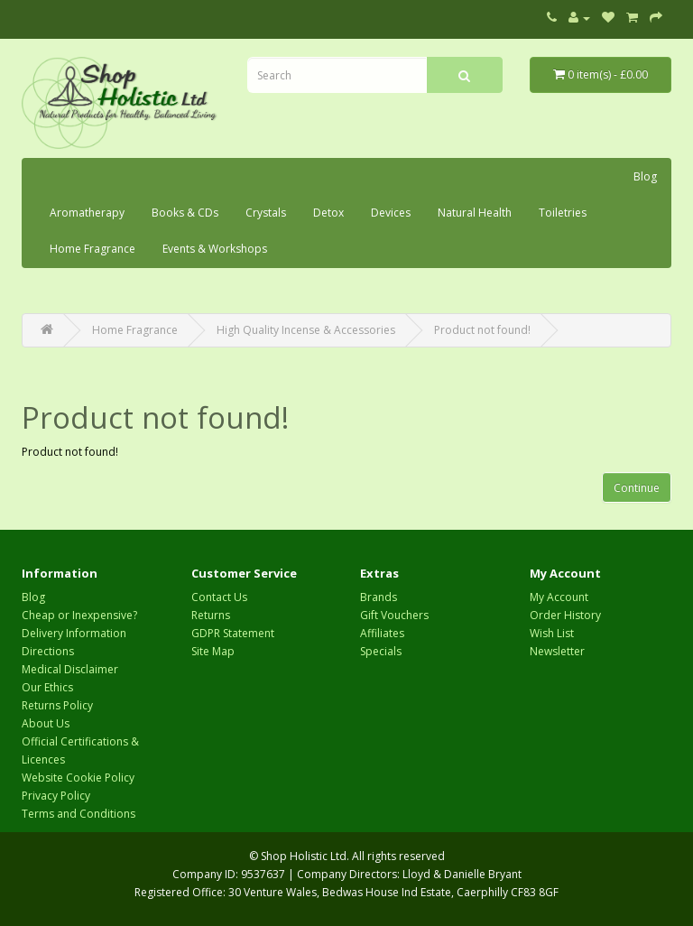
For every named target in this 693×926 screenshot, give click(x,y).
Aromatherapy (87, 212)
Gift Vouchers (394, 615)
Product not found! (482, 330)
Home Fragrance (92, 248)
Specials (381, 651)
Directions (48, 651)
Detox (328, 212)
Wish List (552, 633)
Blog (645, 176)
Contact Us (219, 597)
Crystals (265, 212)
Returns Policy (57, 705)
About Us (45, 723)
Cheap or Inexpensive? (79, 615)
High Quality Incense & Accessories (306, 330)
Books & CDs (185, 212)
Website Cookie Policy (78, 777)
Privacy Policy (56, 795)
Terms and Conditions (78, 813)
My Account (559, 597)
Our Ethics (47, 687)
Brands (378, 597)
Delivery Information (74, 633)
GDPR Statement (232, 633)
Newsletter (557, 651)
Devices (391, 212)
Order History (565, 615)
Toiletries (563, 212)
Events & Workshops (214, 248)
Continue (637, 487)
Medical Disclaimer (70, 669)
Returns (210, 615)
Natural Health (475, 212)
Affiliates (382, 633)
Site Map (213, 651)
